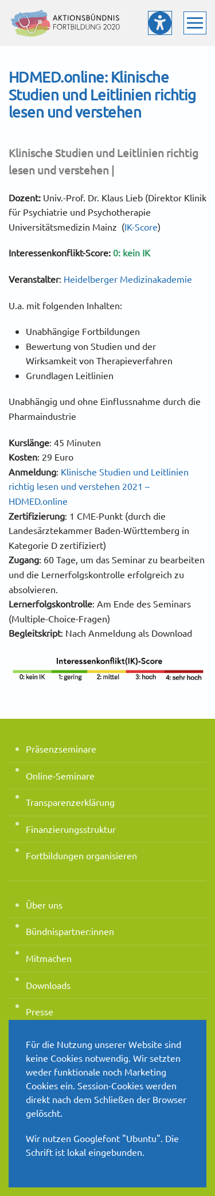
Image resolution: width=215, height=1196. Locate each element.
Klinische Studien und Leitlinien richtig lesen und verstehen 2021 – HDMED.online (99, 486)
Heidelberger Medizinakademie (128, 279)
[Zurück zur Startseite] (66, 23)
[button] (194, 23)
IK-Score (141, 226)
